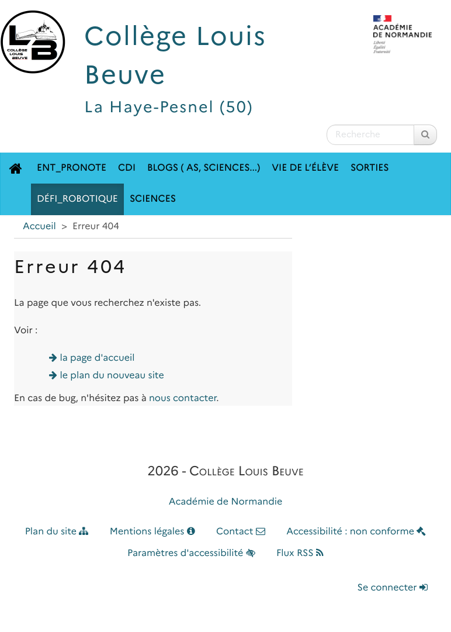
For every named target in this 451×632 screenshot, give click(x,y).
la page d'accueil (97, 358)
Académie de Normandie (226, 501)
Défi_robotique (77, 199)
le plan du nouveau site (112, 375)
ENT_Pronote (71, 168)
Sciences (153, 199)
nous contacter (182, 398)
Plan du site (57, 531)
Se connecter (393, 587)
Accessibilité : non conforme (356, 531)
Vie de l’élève (305, 168)
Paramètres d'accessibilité (191, 553)
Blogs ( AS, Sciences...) (203, 168)
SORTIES (370, 168)
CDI (127, 168)
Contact (240, 531)
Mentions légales (152, 531)
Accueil (39, 226)
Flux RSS (300, 553)
